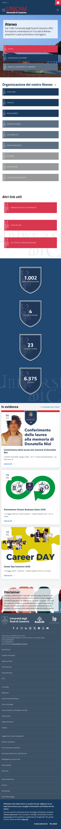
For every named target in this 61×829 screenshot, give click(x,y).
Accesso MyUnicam (8, 779)
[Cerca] (58, 10)
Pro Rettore (12, 167)
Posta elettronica (7, 673)
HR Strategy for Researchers (23, 242)
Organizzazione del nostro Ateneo (29, 84)
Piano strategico (14, 145)
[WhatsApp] (43, 628)
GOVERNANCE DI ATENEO (17, 58)
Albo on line (16, 225)
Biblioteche (5, 693)
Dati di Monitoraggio (8, 797)
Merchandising (6, 765)
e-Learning (5, 687)
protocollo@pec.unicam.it (19, 644)
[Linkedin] (26, 628)
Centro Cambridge (7, 704)
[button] (6, 3)
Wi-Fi (3, 678)
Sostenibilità (12, 134)
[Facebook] (13, 628)
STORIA (10, 49)
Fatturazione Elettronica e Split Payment (14, 753)
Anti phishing (6, 791)
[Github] (30, 628)
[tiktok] (18, 628)
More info (25, 819)
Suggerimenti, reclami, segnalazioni (13, 736)
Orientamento (6, 716)
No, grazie (53, 824)
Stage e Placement (7, 722)
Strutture (11, 92)
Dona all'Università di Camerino (21, 67)
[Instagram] (22, 628)
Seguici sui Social (7, 661)
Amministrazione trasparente (11, 748)
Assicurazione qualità (16, 177)
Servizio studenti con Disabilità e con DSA (14, 710)
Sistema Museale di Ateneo (10, 698)
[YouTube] (47, 628)
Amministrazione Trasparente (24, 207)
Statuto (10, 102)
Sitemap (4, 785)
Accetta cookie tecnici (41, 824)
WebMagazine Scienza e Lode (11, 759)
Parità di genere (14, 124)
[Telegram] (39, 628)
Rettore (10, 156)
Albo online (5, 771)
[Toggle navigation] (3, 10)
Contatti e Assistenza (8, 655)
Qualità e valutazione (8, 742)
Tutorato (4, 728)
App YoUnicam (6, 649)
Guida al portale (6, 667)
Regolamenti (12, 113)
